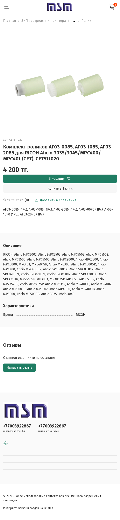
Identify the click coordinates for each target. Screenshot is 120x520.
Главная (9, 21)
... (73, 21)
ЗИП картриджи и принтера (43, 21)
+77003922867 (17, 426)
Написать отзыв (19, 367)
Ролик (86, 21)
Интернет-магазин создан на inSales (28, 508)
